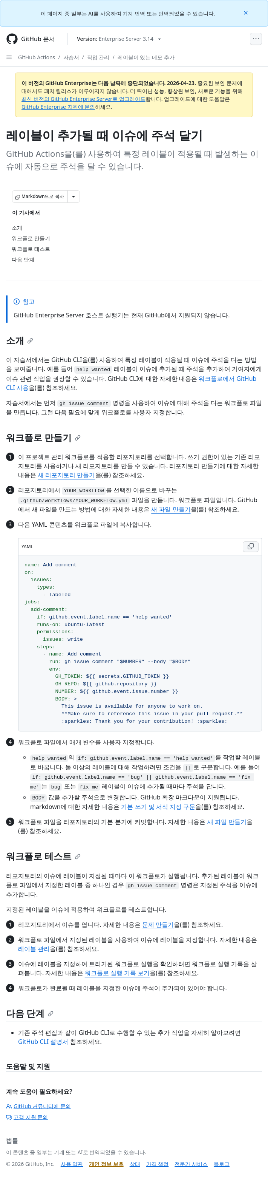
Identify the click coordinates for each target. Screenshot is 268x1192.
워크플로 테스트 (43, 856)
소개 (19, 340)
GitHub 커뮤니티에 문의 (38, 1106)
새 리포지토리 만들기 (66, 475)
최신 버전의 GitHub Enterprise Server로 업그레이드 (83, 98)
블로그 (222, 1163)
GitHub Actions (36, 57)
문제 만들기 (158, 924)
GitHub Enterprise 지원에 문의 (58, 106)
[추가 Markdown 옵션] (73, 196)
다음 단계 (30, 1013)
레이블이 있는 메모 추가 (146, 57)
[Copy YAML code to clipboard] (251, 546)
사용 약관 (72, 1163)
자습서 (71, 57)
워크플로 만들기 (43, 437)
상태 (135, 1163)
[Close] (246, 12)
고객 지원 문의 (27, 1117)
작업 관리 (98, 57)
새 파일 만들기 (170, 509)
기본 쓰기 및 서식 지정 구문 (158, 806)
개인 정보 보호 (106, 1163)
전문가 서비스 (191, 1163)
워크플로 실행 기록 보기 (117, 973)
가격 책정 (157, 1163)
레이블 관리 (34, 949)
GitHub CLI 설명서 (43, 1041)
